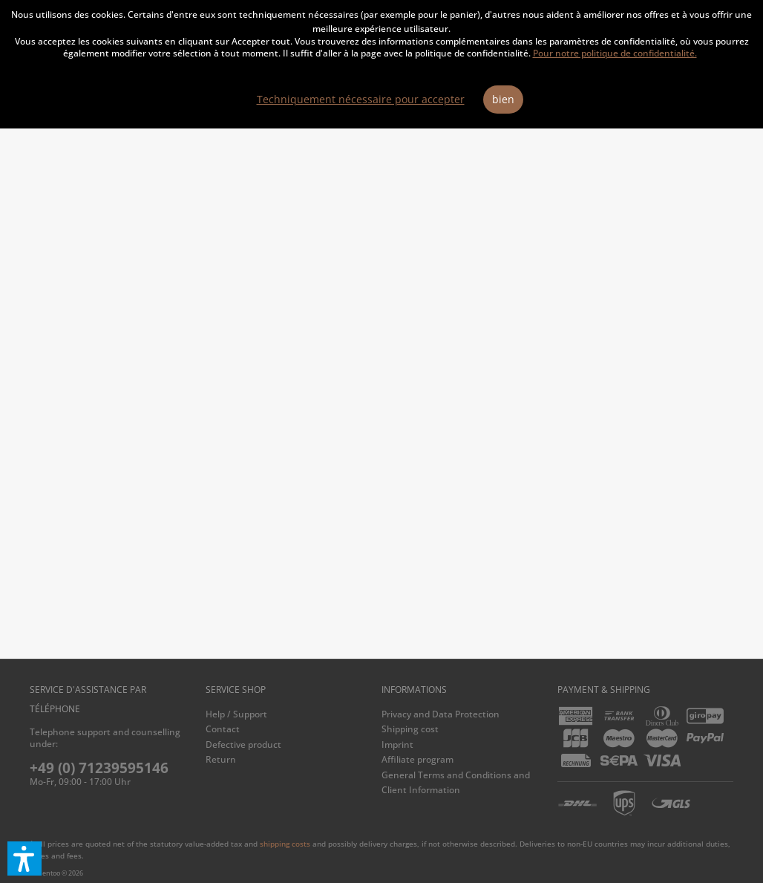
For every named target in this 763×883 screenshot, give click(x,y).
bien (503, 99)
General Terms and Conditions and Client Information (456, 782)
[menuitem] (290, 714)
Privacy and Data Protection (441, 714)
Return (221, 759)
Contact (223, 729)
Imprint (397, 744)
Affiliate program (417, 759)
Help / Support (236, 714)
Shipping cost (410, 729)
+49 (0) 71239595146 (99, 768)
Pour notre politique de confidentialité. (615, 53)
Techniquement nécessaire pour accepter (361, 99)
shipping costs (285, 843)
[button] (24, 858)
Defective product (243, 744)
